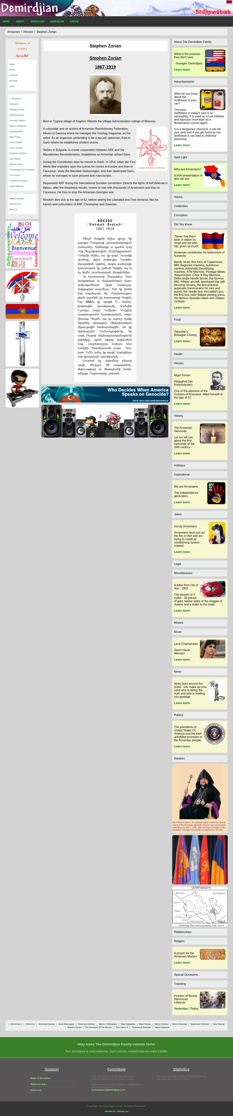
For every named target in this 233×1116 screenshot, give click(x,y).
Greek (74, 22)
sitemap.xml (123, 1111)
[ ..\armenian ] (15, 98)
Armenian (57, 22)
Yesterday (181, 1008)
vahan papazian (16, 186)
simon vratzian (16, 142)
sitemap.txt (109, 1111)
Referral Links (15, 204)
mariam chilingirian (17, 126)
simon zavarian (16, 148)
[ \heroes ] (13, 104)
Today (194, 1008)
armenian (13, 31)
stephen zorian (46, 31)
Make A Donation (16, 198)
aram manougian (16, 115)
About (20, 22)
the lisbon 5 (15, 175)
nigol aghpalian (16, 131)
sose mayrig (14, 159)
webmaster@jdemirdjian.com (108, 1089)
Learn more (182, 69)
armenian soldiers (17, 120)
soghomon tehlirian (18, 153)
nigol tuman (14, 137)
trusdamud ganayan (18, 181)
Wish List (13, 209)
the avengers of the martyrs (22, 170)
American (37, 22)
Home (6, 22)
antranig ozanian (16, 109)
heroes (28, 31)
